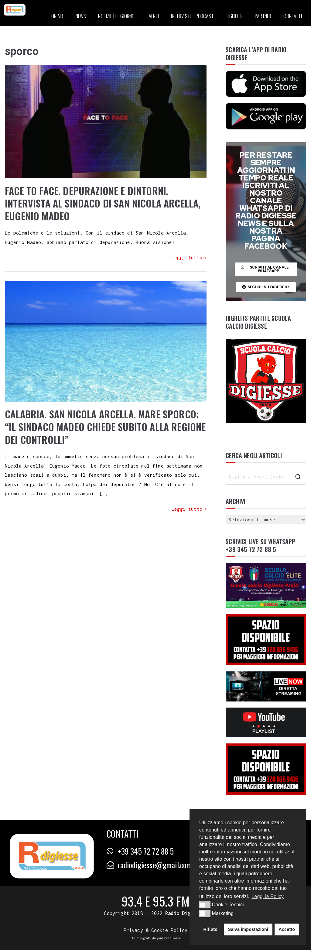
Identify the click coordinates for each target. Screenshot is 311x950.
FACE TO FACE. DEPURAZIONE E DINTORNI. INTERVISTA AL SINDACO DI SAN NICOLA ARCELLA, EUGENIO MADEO (102, 203)
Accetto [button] (287, 929)
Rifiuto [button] (210, 929)
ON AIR (57, 16)
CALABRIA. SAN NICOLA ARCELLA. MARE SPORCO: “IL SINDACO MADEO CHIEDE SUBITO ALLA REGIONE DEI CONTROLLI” (105, 426)
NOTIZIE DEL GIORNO (116, 16)
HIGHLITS (234, 16)
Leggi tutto (189, 257)
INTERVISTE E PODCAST (192, 16)
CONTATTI (292, 16)
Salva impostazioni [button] (248, 929)
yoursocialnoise (169, 938)
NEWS (81, 16)
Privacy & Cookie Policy (156, 930)
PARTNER (263, 16)
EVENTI (153, 16)
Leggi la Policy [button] (267, 896)
